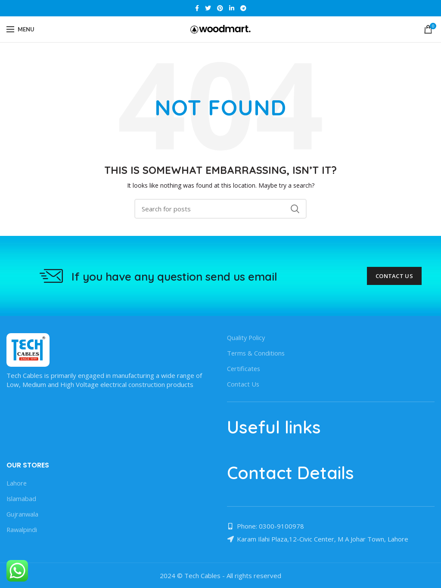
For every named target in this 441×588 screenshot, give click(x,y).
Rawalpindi (22, 529)
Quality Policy (247, 337)
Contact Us (394, 276)
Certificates (244, 368)
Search (295, 209)
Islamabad (21, 498)
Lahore (16, 483)
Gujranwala (22, 514)
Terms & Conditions (256, 353)
